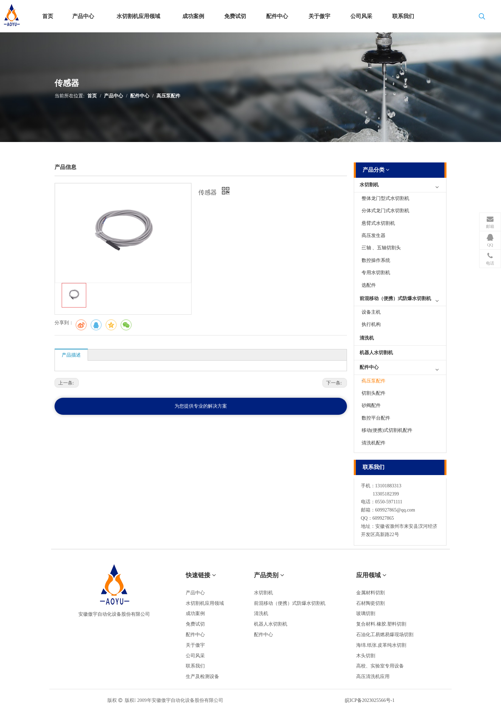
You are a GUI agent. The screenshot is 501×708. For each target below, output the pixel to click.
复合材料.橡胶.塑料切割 (381, 624)
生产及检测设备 (202, 676)
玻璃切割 (365, 613)
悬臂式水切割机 (378, 223)
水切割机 (369, 184)
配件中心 (139, 95)
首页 (92, 95)
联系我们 (195, 665)
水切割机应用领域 (205, 603)
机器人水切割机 (376, 352)
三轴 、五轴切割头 (381, 247)
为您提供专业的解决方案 (200, 406)
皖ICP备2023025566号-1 (369, 700)
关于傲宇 (195, 645)
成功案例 (195, 613)
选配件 (369, 285)
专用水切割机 (376, 272)
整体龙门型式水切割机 (385, 198)
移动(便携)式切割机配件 (387, 430)
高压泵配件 (168, 95)
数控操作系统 (376, 260)
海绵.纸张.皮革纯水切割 (381, 645)
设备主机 (371, 312)
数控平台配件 (376, 418)
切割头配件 (373, 393)
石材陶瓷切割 (370, 603)
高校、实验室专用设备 (380, 665)
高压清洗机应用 (373, 676)
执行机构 (371, 324)
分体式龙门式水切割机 (385, 210)
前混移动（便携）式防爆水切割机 (395, 298)
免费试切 (195, 624)
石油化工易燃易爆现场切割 (384, 634)
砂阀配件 (371, 405)
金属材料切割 (370, 592)
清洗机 (367, 338)
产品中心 (113, 95)
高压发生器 (373, 235)
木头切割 (365, 655)
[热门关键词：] (481, 17)
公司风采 (195, 655)
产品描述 (71, 355)
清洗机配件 (373, 442)
